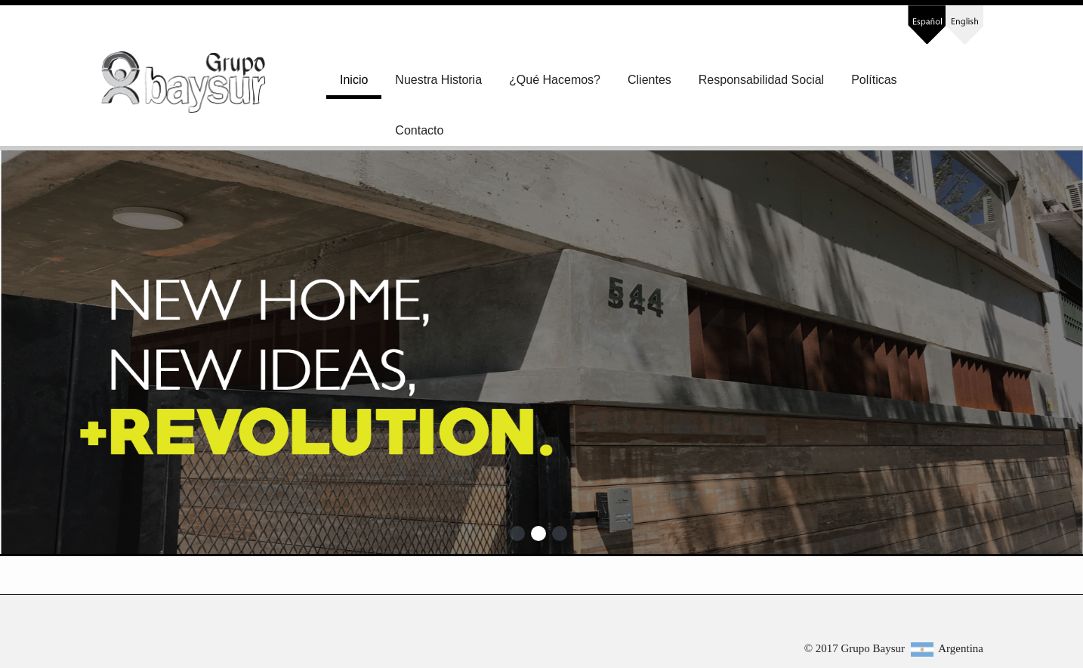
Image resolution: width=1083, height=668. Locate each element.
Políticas (873, 79)
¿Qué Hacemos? (554, 79)
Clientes (649, 79)
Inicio (354, 79)
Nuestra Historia (438, 79)
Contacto (419, 130)
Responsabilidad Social (761, 79)
